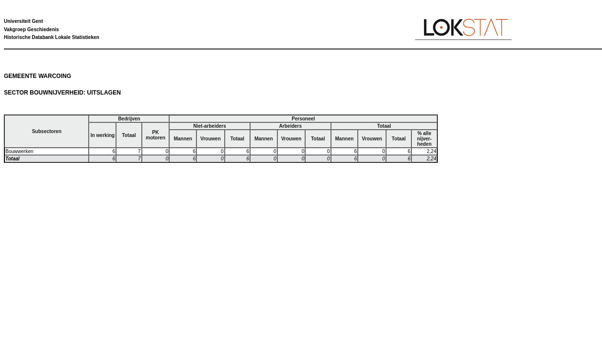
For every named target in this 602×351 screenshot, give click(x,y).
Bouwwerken (19, 151)
